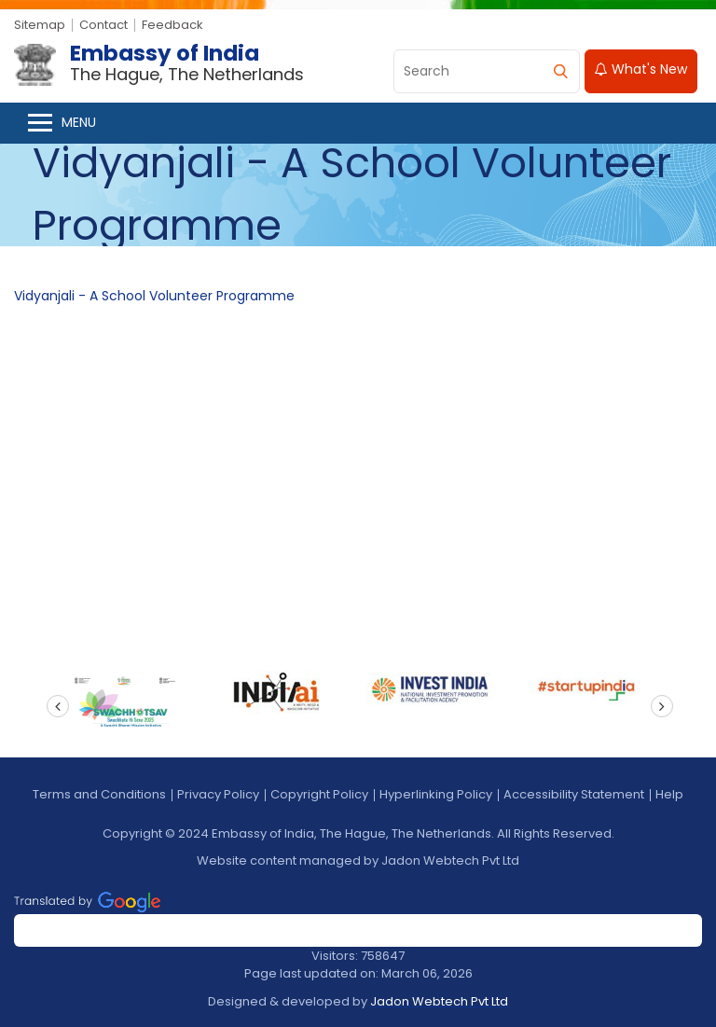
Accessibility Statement (573, 794)
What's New (641, 69)
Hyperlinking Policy (435, 794)
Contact (103, 25)
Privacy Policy (218, 794)
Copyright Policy (319, 794)
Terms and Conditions (99, 794)
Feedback (172, 25)
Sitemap (39, 25)
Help (669, 794)
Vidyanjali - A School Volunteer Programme (154, 295)
